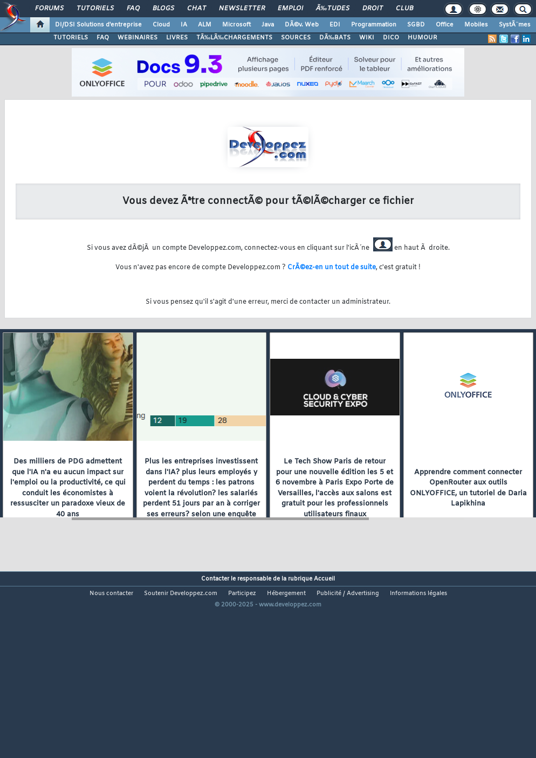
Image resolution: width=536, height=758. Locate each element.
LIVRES (177, 38)
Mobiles (476, 25)
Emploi (290, 8)
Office (444, 25)
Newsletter (242, 8)
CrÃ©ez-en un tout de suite (331, 267)
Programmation (373, 25)
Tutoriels (95, 8)
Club (404, 8)
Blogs (163, 8)
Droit (372, 8)
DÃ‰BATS (335, 38)
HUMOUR (422, 38)
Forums (49, 8)
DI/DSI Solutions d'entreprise (98, 25)
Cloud (161, 25)
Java (268, 25)
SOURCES (296, 38)
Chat (196, 8)
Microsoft (236, 25)
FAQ (133, 8)
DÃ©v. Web (302, 25)
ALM (204, 25)
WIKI (366, 38)
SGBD (416, 25)
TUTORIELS (70, 38)
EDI (334, 25)
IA (184, 25)
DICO (391, 38)
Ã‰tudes (333, 8)
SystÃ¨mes (515, 25)
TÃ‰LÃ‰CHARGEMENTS (234, 38)
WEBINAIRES (137, 38)
